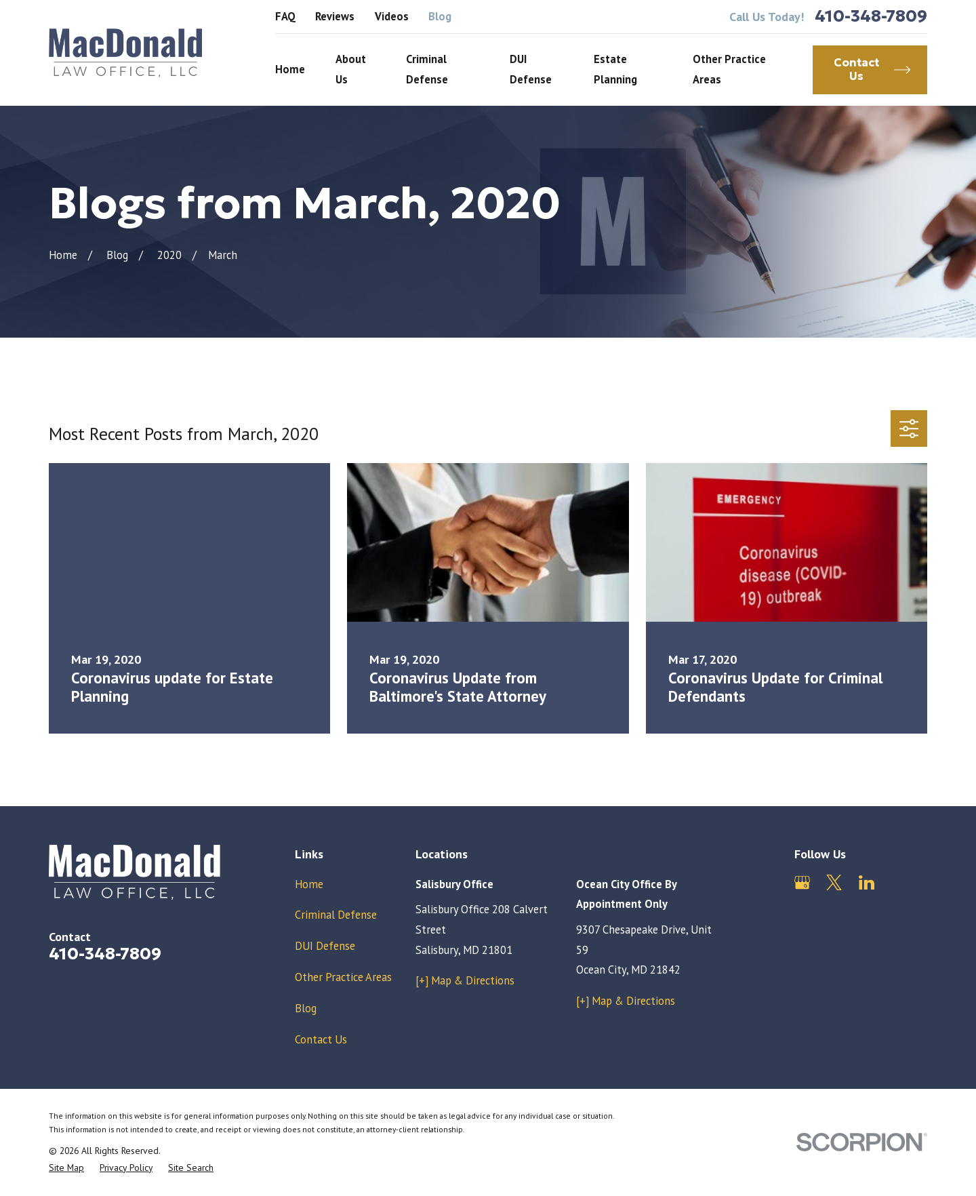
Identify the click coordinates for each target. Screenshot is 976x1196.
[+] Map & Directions (464, 980)
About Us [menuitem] (351, 69)
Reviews (334, 16)
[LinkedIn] (866, 882)
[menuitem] (66, 1167)
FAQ (285, 16)
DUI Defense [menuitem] (531, 69)
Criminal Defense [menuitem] (427, 69)
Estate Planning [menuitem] (615, 69)
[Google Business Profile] (802, 882)
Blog (439, 16)
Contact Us (321, 1039)
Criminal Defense (336, 914)
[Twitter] (834, 882)
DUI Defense (325, 945)
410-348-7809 (871, 16)
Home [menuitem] (290, 69)
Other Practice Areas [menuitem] (729, 69)
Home (309, 884)
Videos (392, 16)
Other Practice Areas (343, 977)
